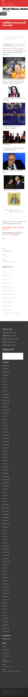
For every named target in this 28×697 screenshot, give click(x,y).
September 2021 (5, 524)
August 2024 (5, 413)
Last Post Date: (5, 313)
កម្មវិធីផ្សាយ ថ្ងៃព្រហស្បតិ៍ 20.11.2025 (10, 339)
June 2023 (4, 457)
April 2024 (4, 426)
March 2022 (5, 505)
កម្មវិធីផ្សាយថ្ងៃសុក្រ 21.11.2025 (9, 336)
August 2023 (5, 451)
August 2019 (5, 603)
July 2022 (4, 492)
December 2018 (5, 628)
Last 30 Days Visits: (6, 294)
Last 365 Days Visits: (7, 298)
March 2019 (5, 619)
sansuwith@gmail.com (7, 251)
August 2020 (5, 565)
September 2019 (5, 600)
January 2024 (5, 435)
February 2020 (5, 584)
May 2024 (4, 423)
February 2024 (5, 432)
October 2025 (5, 369)
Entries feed (5, 650)
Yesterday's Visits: (6, 283)
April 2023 (4, 464)
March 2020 (5, 581)
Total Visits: (5, 302)
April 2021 (4, 540)
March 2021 (5, 543)
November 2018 (5, 631)
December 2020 (5, 552)
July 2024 (4, 416)
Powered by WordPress (6, 692)
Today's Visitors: (6, 279)
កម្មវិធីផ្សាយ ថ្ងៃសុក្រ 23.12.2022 (16, 212)
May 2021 (4, 536)
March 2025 (5, 391)
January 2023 (5, 473)
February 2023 (5, 470)
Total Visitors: (5, 306)
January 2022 (5, 511)
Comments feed (6, 653)
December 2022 (5, 476)
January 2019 (5, 625)
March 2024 (5, 429)
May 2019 (4, 612)
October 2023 (5, 445)
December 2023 (5, 438)
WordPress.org (6, 656)
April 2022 (4, 502)
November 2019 (5, 593)
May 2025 (4, 385)
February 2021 (5, 546)
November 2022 (5, 479)
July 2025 (4, 378)
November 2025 (5, 366)
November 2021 (5, 517)
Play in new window (12, 49)
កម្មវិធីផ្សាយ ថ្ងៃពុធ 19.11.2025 (9, 342)
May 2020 (4, 574)
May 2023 (4, 461)
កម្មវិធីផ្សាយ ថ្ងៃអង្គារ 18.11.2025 (9, 345)
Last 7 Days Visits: (6, 291)
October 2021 (5, 521)
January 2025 (5, 397)
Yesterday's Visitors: (6, 287)
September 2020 (6, 562)
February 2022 (5, 508)
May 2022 (4, 498)
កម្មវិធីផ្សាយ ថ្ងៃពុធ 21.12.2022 (11, 210)
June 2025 (4, 381)
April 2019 (4, 615)
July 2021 (4, 530)
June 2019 (4, 609)
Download (20, 49)
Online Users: (5, 272)
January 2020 (5, 587)
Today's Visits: (5, 276)
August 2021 (5, 527)
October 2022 (5, 483)
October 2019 (5, 596)
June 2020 (4, 571)
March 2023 (5, 467)
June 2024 (4, 419)
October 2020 (5, 559)
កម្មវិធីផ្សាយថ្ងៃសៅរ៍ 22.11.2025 (9, 333)
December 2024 (5, 400)
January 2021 (5, 549)
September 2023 (6, 448)
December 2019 (5, 590)
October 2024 (5, 407)
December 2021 (5, 514)
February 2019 (5, 622)
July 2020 (4, 568)
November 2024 (5, 404)
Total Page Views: (6, 309)
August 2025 (5, 375)
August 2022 (5, 489)
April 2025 (4, 388)
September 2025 (6, 372)
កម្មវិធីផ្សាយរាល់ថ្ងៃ (6, 639)
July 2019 (4, 606)
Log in (4, 647)
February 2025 (5, 394)
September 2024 (5, 410)
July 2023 (4, 454)
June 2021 (4, 533)
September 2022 (6, 486)
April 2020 (4, 578)
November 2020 (5, 555)
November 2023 (5, 442)
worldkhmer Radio (11, 39)
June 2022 (4, 495)
